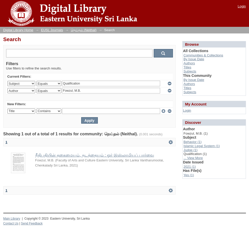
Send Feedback (32, 223)
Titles (188, 67)
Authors (189, 63)
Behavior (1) (193, 142)
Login (242, 6)
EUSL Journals (52, 30)
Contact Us (11, 223)
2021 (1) (190, 167)
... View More (193, 158)
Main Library (11, 218)
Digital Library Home (18, 30)
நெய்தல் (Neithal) (84, 30)
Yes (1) (189, 175)
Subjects (190, 71)
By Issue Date (194, 59)
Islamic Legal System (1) (202, 146)
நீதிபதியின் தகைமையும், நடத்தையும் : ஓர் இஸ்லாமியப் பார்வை (94, 155)
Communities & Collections (203, 55)
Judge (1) (191, 150)
